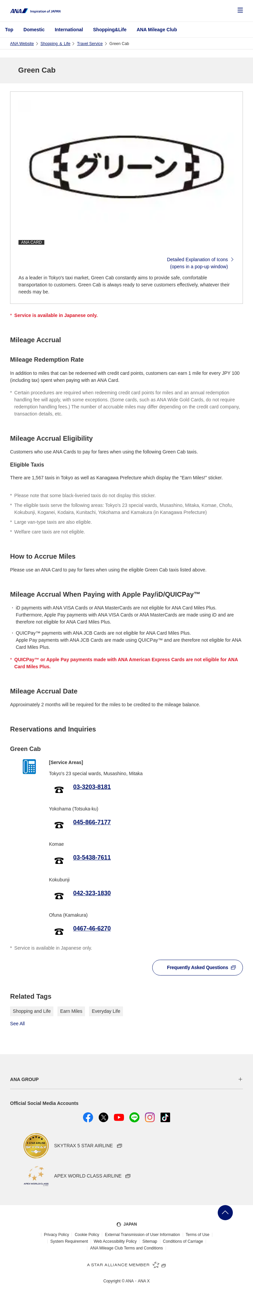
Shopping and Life (32, 1011)
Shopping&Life (110, 29)
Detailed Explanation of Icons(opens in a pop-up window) (201, 263)
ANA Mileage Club (157, 29)
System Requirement (69, 1241)
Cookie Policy (87, 1235)
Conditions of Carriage (183, 1241)
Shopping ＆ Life (56, 43)
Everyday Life (106, 1011)
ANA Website (22, 43)
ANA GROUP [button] (24, 1079)
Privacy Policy (56, 1235)
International (69, 29)
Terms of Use (198, 1235)
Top (9, 29)
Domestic (34, 29)
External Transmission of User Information (142, 1235)
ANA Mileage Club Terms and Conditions (126, 1248)
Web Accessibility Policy (115, 1241)
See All (17, 1023)
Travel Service (89, 43)
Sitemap (149, 1241)
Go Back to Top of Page (225, 1212)
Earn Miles (71, 1011)
